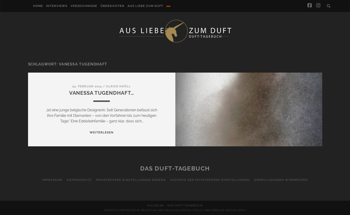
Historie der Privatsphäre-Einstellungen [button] (210, 180)
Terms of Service (224, 210)
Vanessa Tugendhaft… (101, 93)
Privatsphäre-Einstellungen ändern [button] (131, 180)
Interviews (56, 6)
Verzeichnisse (84, 6)
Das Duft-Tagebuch (175, 168)
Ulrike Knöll (118, 86)
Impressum (52, 180)
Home (38, 6)
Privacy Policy (193, 210)
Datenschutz (79, 180)
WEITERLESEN (102, 132)
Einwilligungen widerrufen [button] (281, 180)
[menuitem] (168, 5)
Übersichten (112, 6)
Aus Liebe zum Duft (145, 6)
